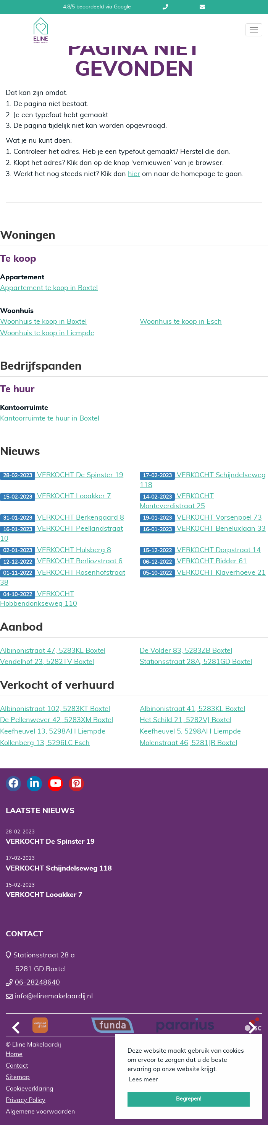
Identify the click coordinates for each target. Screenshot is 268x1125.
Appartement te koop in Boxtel (49, 288)
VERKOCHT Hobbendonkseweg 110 (38, 599)
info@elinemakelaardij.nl (202, 7)
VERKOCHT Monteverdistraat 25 (177, 501)
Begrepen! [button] (188, 1099)
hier (134, 174)
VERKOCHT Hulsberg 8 (55, 551)
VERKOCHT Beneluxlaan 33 (203, 529)
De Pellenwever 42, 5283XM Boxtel (56, 720)
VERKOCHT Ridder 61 (193, 562)
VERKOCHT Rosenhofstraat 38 (62, 577)
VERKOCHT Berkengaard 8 (62, 518)
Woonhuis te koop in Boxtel (43, 321)
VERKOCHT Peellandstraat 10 (61, 533)
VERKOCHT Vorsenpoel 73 (201, 518)
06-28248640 (165, 7)
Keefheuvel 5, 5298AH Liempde (190, 731)
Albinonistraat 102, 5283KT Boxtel (55, 709)
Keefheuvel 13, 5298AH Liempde (52, 731)
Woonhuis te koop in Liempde (47, 333)
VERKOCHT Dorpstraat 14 (200, 551)
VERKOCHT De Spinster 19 (61, 476)
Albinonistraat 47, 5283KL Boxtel (52, 650)
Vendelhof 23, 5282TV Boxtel (47, 662)
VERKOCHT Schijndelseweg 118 (203, 480)
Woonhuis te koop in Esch (181, 321)
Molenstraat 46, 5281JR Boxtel (188, 743)
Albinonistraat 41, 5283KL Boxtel (192, 709)
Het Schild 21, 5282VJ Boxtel (185, 720)
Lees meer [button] (143, 1079)
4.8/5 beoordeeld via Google (97, 7)
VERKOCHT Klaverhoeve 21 (203, 573)
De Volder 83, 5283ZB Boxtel (186, 650)
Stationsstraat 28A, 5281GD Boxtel (196, 662)
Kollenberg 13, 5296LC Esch (45, 743)
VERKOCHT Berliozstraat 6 (61, 562)
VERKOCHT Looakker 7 (55, 497)
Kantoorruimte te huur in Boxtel (49, 418)
